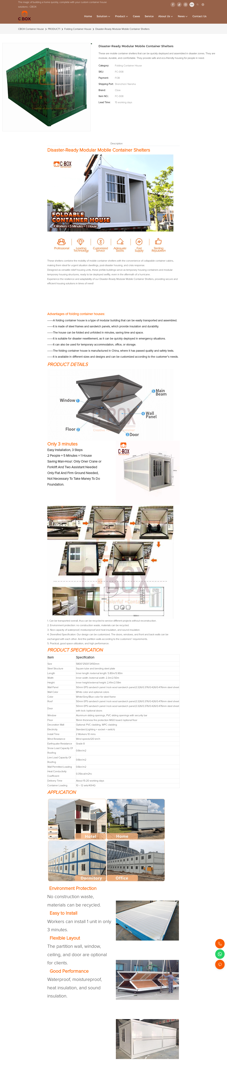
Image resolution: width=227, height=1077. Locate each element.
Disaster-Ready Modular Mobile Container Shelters (122, 29)
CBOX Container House (31, 29)
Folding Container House (77, 29)
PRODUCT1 (54, 29)
